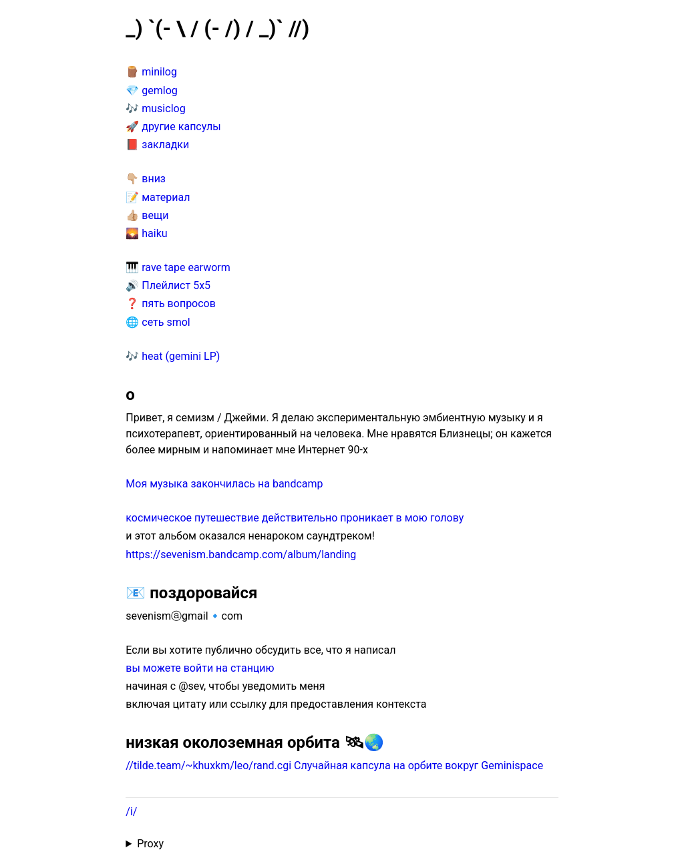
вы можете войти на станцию (200, 668)
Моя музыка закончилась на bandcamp (224, 483)
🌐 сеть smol (158, 322)
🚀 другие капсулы (173, 126)
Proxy (150, 843)
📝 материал (158, 197)
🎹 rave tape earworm (178, 267)
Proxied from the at (342, 844)
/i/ (131, 811)
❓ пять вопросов (171, 303)
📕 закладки (157, 144)
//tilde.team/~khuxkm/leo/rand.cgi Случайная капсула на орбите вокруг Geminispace (334, 765)
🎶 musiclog (155, 108)
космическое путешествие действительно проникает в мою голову (295, 517)
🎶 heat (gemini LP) (173, 356)
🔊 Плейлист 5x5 (168, 285)
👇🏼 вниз (146, 178)
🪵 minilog (151, 71)
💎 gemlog (151, 90)
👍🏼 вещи (147, 215)
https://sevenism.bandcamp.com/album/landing (241, 554)
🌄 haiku (146, 233)
